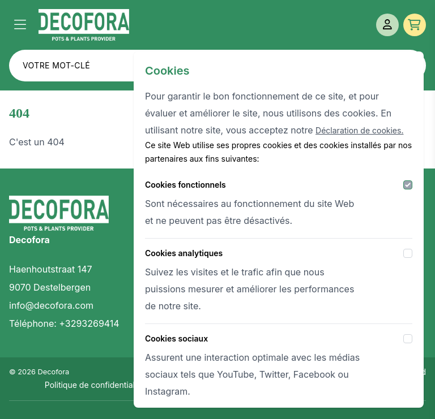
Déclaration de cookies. (359, 130)
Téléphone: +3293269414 (64, 323)
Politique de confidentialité (94, 385)
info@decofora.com (51, 305)
